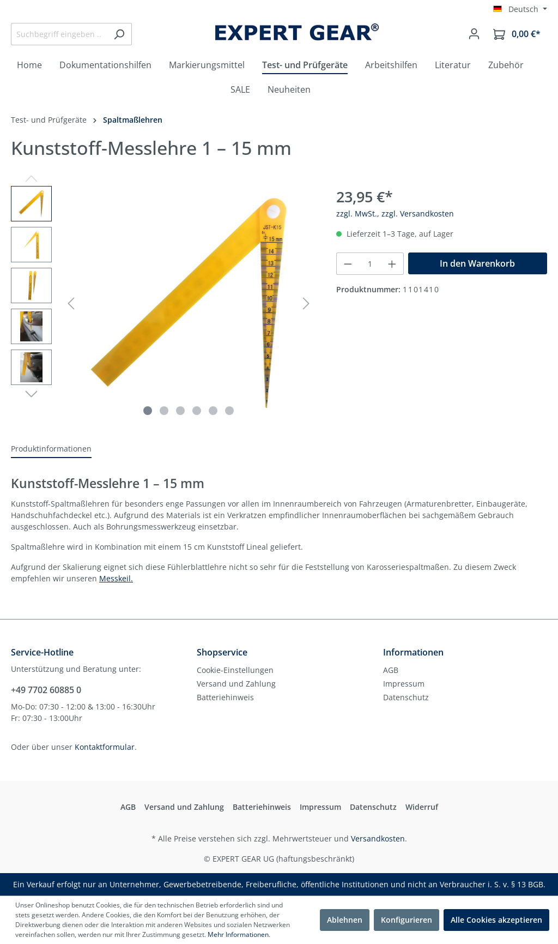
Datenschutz (406, 697)
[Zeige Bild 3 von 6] (180, 410)
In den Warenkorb (477, 263)
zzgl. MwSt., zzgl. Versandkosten (395, 213)
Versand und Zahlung (236, 683)
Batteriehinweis (225, 697)
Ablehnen (344, 920)
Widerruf (421, 807)
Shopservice (222, 652)
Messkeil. (116, 578)
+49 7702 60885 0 (46, 690)
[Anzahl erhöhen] (392, 263)
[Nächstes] (306, 303)
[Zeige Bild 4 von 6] (196, 410)
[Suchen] (119, 34)
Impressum (403, 683)
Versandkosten (378, 838)
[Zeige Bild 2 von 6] (164, 410)
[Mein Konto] (474, 33)
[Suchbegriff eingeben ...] (59, 34)
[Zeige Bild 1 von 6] (147, 410)
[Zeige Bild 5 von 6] (213, 410)
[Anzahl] (370, 263)
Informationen (413, 652)
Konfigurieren (406, 920)
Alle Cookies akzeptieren (496, 920)
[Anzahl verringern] (347, 263)
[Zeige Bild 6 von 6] (229, 410)
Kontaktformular (105, 747)
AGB (390, 670)
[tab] (51, 449)
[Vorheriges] (71, 303)
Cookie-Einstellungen (235, 670)
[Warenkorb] (517, 34)
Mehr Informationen (238, 934)
